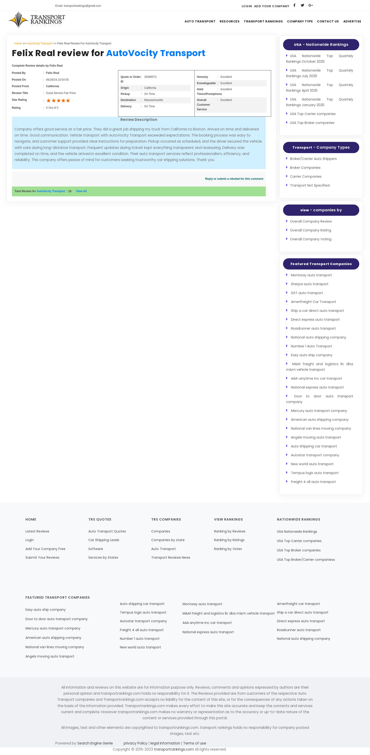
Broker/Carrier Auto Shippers (313, 158)
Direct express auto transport (315, 319)
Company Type (295, 22)
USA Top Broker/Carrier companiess (306, 559)
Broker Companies (305, 167)
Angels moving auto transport (316, 437)
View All (81, 191)
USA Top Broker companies (312, 122)
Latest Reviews (37, 531)
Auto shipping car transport (314, 446)
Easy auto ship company (311, 355)
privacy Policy (136, 743)
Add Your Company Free (45, 548)
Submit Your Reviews (42, 557)
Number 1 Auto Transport (311, 346)
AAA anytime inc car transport (207, 622)
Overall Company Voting (310, 239)
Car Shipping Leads (103, 540)
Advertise (351, 22)
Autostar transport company (315, 455)
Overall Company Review (311, 221)
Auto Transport (192, 22)
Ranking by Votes (228, 548)
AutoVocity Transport (40, 43)
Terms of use (194, 743)
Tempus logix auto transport (315, 473)
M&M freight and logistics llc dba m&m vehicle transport (229, 613)
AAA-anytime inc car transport (316, 378)
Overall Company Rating (310, 230)
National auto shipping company (318, 337)
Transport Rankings (258, 22)
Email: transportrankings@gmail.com (78, 5)
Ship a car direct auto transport (317, 310)
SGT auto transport (307, 293)
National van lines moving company (321, 428)
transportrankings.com (174, 749)
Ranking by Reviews (229, 531)
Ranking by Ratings (229, 540)
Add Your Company (271, 6)
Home (18, 43)
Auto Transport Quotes (107, 531)
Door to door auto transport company (56, 619)
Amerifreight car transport (298, 603)
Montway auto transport (311, 275)
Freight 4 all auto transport (313, 481)
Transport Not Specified (310, 185)
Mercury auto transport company (319, 410)
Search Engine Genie (95, 743)
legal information (165, 743)
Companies (160, 531)
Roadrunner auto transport (313, 328)
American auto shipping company (319, 419)
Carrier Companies (306, 176)
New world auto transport (312, 464)
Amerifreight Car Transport (313, 301)
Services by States (103, 557)
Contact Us (325, 22)
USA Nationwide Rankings (297, 531)
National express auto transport (317, 387)
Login (247, 6)
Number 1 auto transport (140, 638)
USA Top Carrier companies (313, 113)
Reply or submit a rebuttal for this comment (234, 178)
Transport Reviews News (170, 557)
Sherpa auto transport (309, 284)
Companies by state (168, 540)
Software (95, 548)
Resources (223, 22)
